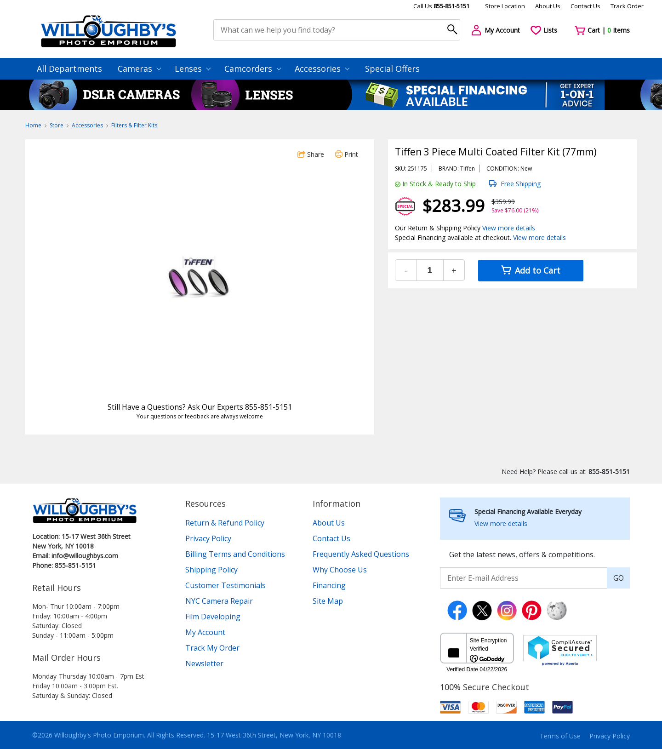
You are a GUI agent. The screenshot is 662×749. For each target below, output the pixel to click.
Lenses (193, 68)
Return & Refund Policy (224, 523)
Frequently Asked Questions (361, 554)
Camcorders (252, 68)
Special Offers (392, 68)
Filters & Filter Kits (134, 125)
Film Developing (212, 617)
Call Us (441, 6)
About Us (547, 6)
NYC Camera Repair (219, 601)
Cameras (139, 68)
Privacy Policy (208, 538)
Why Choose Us (340, 570)
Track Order (627, 6)
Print (346, 154)
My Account (205, 632)
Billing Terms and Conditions (235, 554)
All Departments (69, 68)
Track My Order (212, 648)
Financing (329, 585)
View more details (508, 227)
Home (33, 125)
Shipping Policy (211, 570)
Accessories (322, 68)
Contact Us (585, 6)
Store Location (505, 6)
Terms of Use (560, 736)
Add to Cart (530, 270)
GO (618, 578)
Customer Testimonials (225, 585)
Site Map (328, 601)
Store (56, 125)
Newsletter (204, 663)
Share (310, 154)
